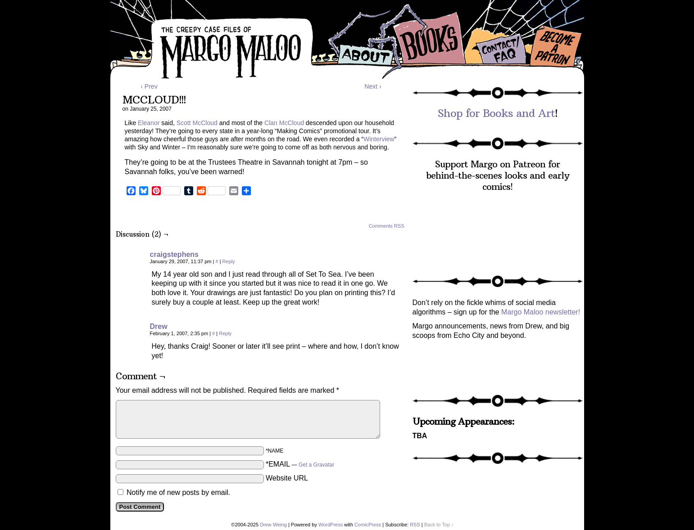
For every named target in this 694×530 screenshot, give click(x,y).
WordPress (330, 524)
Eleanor (148, 122)
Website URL (287, 478)
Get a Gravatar (316, 465)
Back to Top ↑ (439, 524)
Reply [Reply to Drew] (225, 333)
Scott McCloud (197, 122)
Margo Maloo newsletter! (540, 312)
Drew (159, 326)
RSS (415, 524)
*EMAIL (300, 464)
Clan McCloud (284, 122)
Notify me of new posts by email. (178, 492)
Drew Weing (273, 524)
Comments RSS (386, 226)
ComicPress (367, 524)
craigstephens (174, 254)
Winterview (378, 139)
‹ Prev (149, 86)
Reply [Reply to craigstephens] (228, 261)
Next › (372, 86)
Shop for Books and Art (496, 113)
